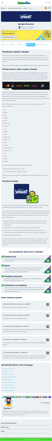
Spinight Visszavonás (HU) (9, 382)
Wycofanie (31, 44)
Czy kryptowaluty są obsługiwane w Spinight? (26, 326)
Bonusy (14, 44)
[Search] (49, 2)
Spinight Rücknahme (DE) (9, 387)
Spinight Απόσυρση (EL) (8, 374)
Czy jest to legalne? (43, 44)
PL (45, 2)
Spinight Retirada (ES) (8, 390)
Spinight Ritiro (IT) (7, 371)
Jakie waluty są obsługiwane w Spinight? (26, 340)
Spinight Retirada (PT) (8, 385)
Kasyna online (26, 427)
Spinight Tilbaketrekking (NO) (10, 377)
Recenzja (5, 44)
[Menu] (2, 2)
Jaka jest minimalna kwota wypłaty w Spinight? (26, 315)
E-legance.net (48, 439)
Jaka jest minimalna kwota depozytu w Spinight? (26, 304)
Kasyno (22, 44)
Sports (26, 431)
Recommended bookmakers (26, 423)
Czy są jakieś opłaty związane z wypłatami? (26, 353)
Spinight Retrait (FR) (8, 379)
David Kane (31, 27)
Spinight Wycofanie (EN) (9, 368)
